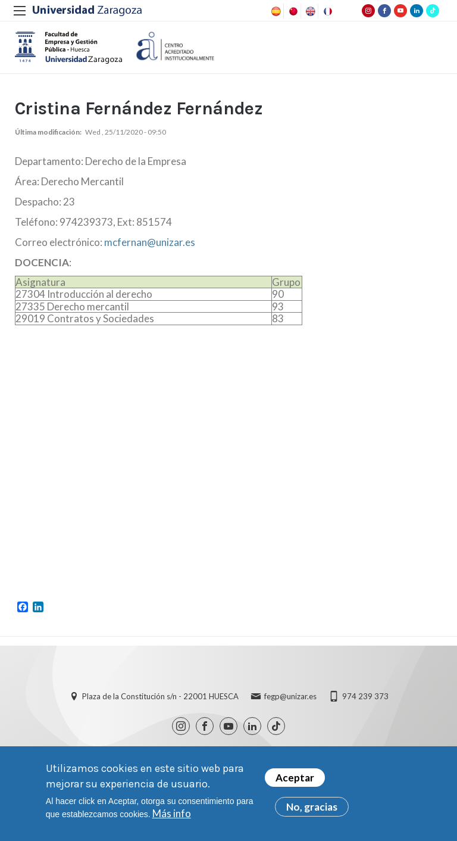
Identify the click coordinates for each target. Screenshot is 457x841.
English (309, 11)
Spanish (275, 11)
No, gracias (311, 806)
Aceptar (295, 777)
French (326, 11)
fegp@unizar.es (290, 701)
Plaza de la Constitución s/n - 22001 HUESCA (160, 701)
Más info (171, 813)
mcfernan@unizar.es (149, 247)
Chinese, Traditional (292, 11)
